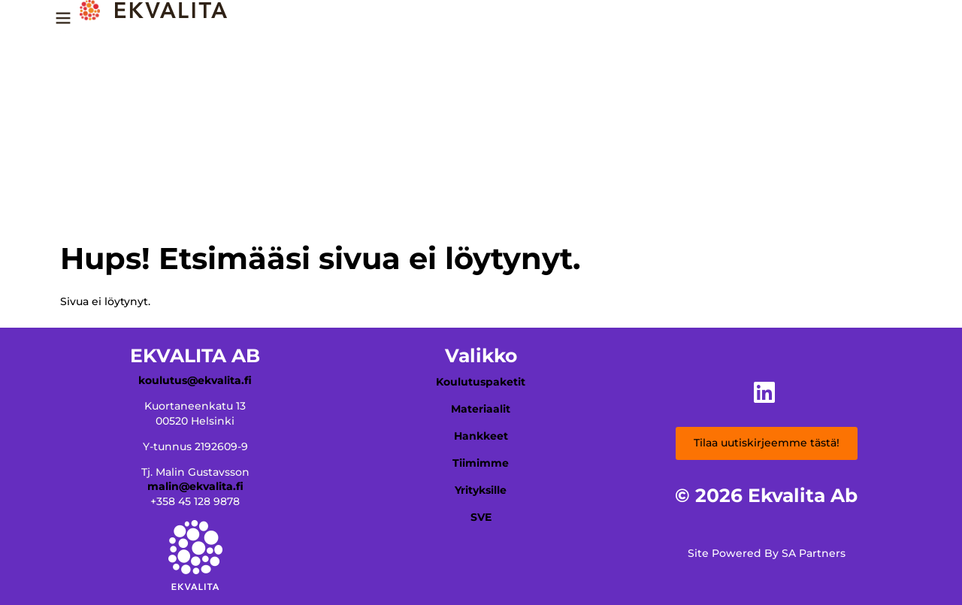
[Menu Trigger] (63, 23)
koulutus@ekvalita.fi (195, 380)
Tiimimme (480, 463)
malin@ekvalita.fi (195, 486)
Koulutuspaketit (480, 382)
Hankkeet (481, 436)
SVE (481, 517)
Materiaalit (480, 409)
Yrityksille (481, 490)
